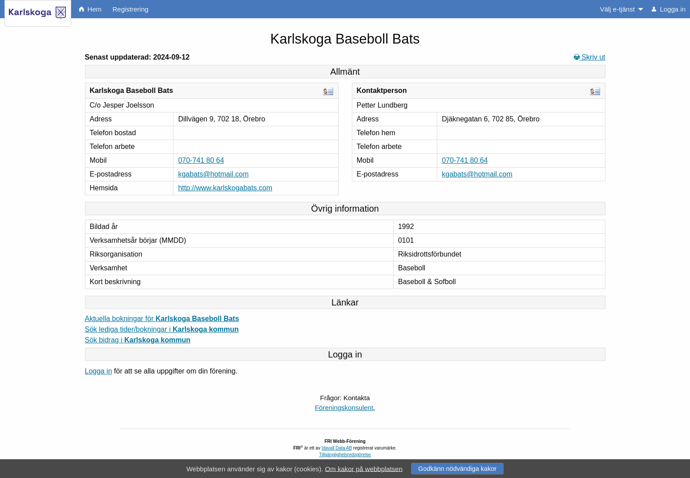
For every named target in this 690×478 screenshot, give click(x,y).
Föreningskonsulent (344, 407)
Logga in (98, 371)
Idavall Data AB (337, 448)
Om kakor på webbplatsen (364, 468)
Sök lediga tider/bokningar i (162, 329)
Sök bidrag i (137, 340)
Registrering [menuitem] (131, 9)
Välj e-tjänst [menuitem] (617, 9)
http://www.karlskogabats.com (225, 188)
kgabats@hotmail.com (213, 174)
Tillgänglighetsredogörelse (345, 454)
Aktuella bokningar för (162, 318)
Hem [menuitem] (90, 9)
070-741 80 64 (201, 160)
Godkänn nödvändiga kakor (457, 468)
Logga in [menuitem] (669, 9)
